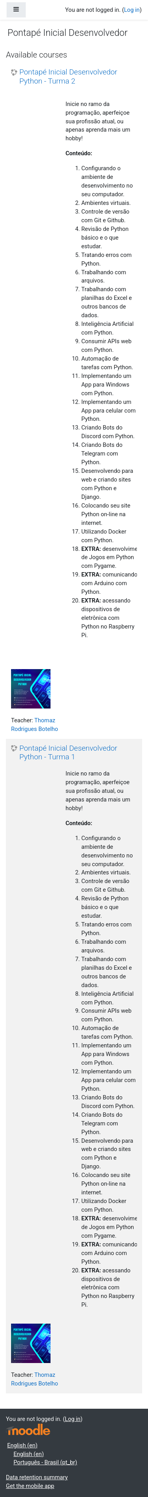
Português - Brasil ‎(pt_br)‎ (45, 1462)
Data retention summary (37, 1477)
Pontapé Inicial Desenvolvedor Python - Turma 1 (68, 753)
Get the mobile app (30, 1486)
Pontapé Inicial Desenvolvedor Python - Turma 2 (68, 77)
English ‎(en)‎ (22, 1445)
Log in (132, 9)
